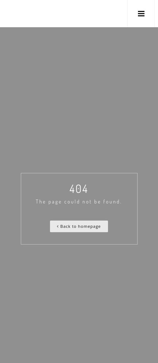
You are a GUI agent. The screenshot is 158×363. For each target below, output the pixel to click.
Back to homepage (79, 226)
